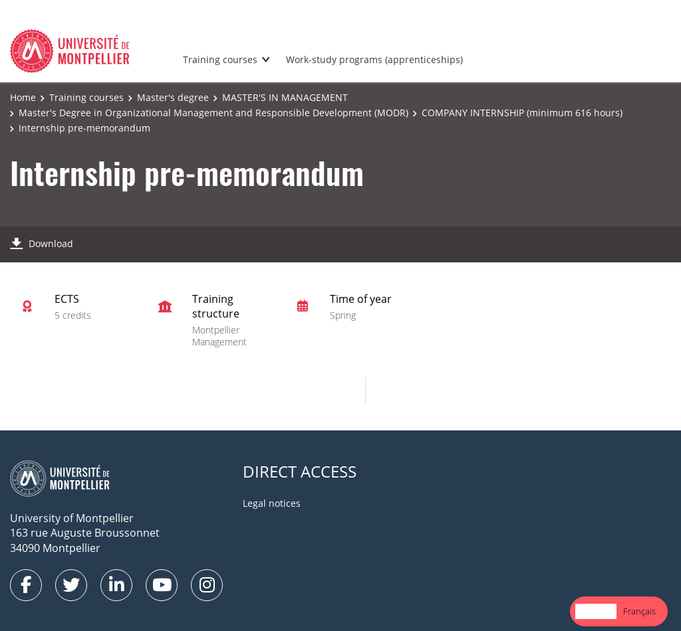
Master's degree (173, 97)
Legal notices (272, 503)
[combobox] (595, 611)
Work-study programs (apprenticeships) (374, 59)
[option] (639, 611)
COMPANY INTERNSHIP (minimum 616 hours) (522, 112)
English (596, 611)
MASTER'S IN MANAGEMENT (285, 97)
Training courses (220, 59)
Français (639, 611)
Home (23, 97)
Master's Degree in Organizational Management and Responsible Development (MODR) (213, 112)
